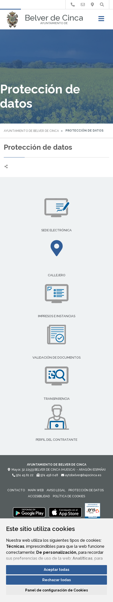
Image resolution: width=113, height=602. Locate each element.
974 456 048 (47, 475)
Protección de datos (86, 490)
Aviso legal (56, 490)
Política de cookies (69, 496)
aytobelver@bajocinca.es (81, 475)
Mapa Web (36, 490)
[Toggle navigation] (101, 20)
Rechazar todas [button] (56, 580)
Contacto (16, 490)
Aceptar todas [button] (56, 570)
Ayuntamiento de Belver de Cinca (31, 131)
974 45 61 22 (22, 475)
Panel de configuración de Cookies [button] (56, 590)
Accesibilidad (39, 496)
